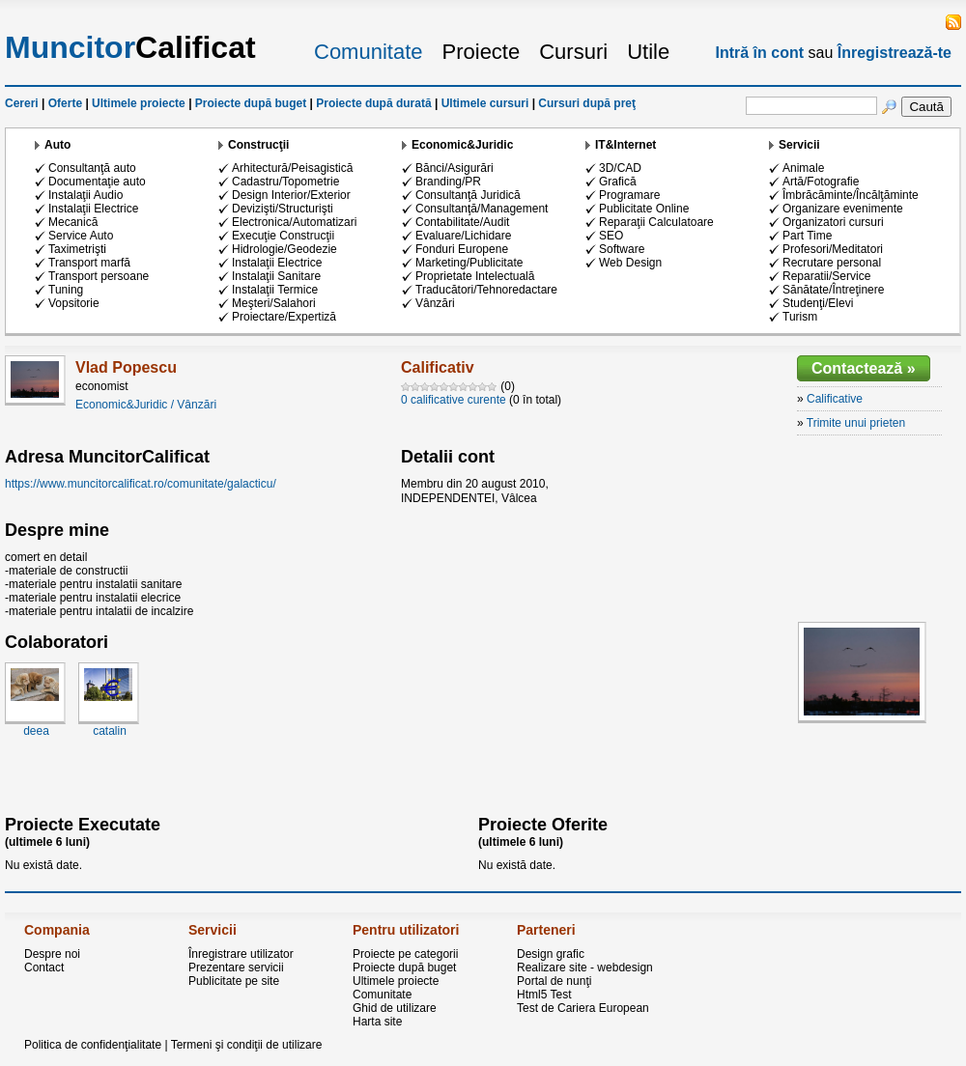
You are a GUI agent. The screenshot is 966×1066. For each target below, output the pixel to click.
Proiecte (481, 52)
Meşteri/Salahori (274, 303)
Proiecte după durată (373, 103)
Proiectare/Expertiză (284, 316)
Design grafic (550, 954)
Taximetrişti (77, 249)
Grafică (618, 181)
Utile (648, 52)
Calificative (835, 399)
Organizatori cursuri (833, 222)
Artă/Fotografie (820, 181)
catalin (110, 731)
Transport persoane (98, 276)
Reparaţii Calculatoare (656, 222)
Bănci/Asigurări (454, 168)
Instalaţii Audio (85, 195)
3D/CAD (620, 168)
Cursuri (573, 52)
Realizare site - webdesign (585, 967)
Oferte (65, 103)
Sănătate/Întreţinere (833, 289)
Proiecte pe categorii (405, 954)
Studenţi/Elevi (817, 303)
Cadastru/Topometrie (285, 181)
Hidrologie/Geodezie (284, 249)
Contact (44, 967)
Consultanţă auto (92, 168)
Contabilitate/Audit (462, 222)
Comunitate (368, 52)
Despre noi (52, 954)
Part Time (807, 235)
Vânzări (435, 303)
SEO (611, 235)
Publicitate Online (644, 208)
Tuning (65, 289)
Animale (803, 168)
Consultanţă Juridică (468, 195)
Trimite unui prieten (856, 423)
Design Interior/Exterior (291, 195)
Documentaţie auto (97, 181)
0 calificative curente (453, 400)
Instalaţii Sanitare (276, 276)
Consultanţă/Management (481, 208)
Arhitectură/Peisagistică (292, 168)
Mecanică (73, 222)
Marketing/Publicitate (469, 262)
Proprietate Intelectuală (474, 276)
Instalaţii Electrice (93, 208)
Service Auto (80, 235)
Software (621, 249)
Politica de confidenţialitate (92, 1045)
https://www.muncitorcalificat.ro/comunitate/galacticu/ (140, 484)
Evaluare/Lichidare (463, 235)
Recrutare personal (831, 262)
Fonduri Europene (461, 249)
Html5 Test (544, 994)
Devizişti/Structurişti (282, 208)
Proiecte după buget (250, 103)
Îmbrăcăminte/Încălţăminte (850, 195)
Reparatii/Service (826, 276)
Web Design (630, 262)
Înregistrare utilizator (241, 954)
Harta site (377, 1021)
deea (36, 731)
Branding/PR (448, 181)
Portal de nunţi (554, 981)
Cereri (22, 103)
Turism (799, 316)
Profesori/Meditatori (832, 249)
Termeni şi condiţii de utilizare (247, 1045)
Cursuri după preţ (587, 103)
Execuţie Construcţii (283, 235)
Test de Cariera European (583, 1008)
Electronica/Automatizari (294, 222)
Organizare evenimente (842, 208)
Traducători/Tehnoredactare (486, 289)
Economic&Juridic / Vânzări (145, 404)
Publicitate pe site (233, 981)
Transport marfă (89, 262)
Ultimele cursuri (485, 103)
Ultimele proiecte (138, 103)
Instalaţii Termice (275, 289)
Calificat (130, 47)
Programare (629, 195)
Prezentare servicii (236, 967)
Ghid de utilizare (395, 1008)
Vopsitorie (73, 303)
